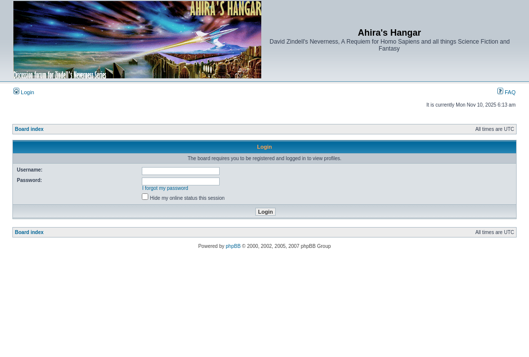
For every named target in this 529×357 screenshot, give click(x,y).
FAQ (506, 92)
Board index (29, 129)
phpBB (233, 246)
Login (23, 92)
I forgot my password (165, 188)
